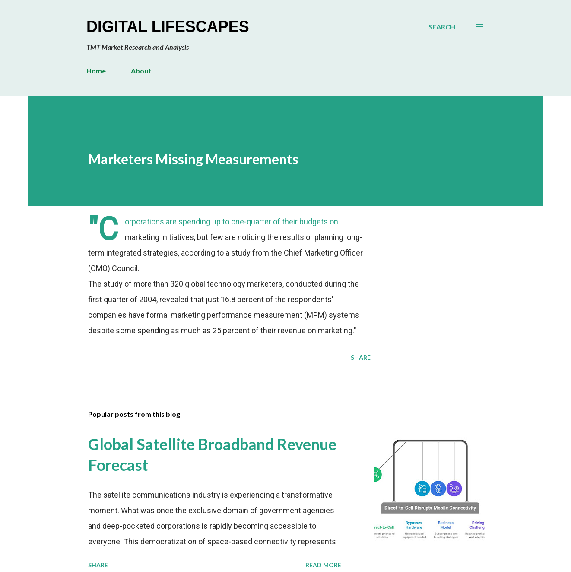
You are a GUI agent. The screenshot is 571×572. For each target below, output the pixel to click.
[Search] (441, 27)
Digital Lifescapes (167, 26)
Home (96, 71)
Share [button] (361, 357)
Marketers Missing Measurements (193, 158)
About (141, 71)
